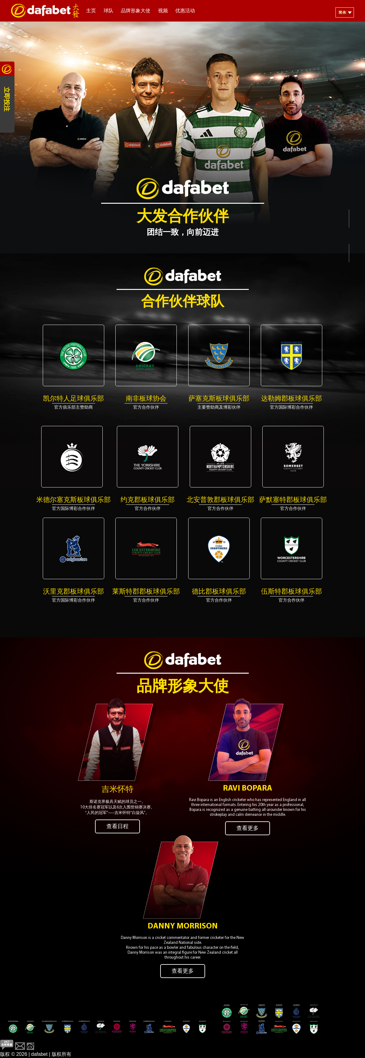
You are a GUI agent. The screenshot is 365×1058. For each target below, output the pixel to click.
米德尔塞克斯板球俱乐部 (73, 500)
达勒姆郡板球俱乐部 (291, 399)
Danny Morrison (183, 921)
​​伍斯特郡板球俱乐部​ (291, 591)
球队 (108, 11)
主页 (91, 11)
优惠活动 (185, 11)
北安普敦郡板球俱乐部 (220, 500)
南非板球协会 (146, 399)
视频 (163, 11)
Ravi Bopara (247, 786)
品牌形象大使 (135, 11)
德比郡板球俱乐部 (219, 591)
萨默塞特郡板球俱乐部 (293, 500)
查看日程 (117, 824)
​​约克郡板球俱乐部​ (148, 500)
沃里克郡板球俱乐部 (73, 591)
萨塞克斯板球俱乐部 (218, 399)
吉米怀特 (117, 787)
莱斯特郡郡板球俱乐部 (146, 591)
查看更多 (247, 826)
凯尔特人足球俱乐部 (73, 399)
